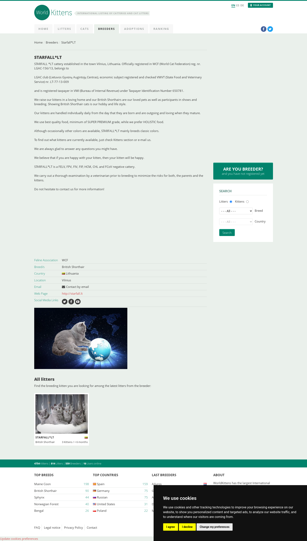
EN (233, 5)
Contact (92, 527)
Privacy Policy (73, 527)
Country (260, 221)
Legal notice (52, 527)
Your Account (262, 5)
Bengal (39, 511)
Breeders (52, 42)
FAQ (37, 527)
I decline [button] (187, 526)
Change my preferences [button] (214, 526)
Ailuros (157, 484)
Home (38, 42)
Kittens (239, 201)
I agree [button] (170, 526)
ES (237, 5)
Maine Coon (42, 484)
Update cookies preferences (19, 539)
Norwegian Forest (46, 504)
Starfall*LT (68, 42)
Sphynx (39, 497)
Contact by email (77, 287)
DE (242, 5)
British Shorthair (73, 267)
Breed (259, 211)
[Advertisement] (120, 224)
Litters (223, 201)
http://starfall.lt (72, 293)
